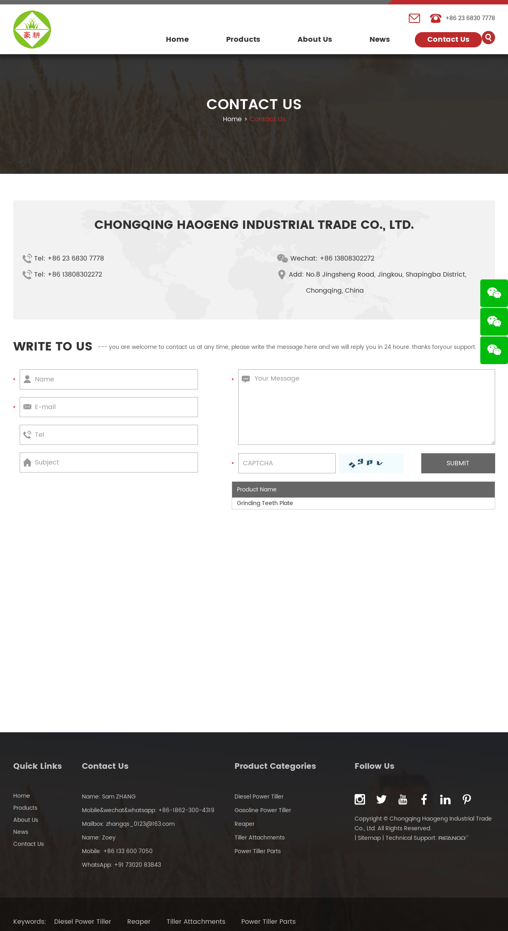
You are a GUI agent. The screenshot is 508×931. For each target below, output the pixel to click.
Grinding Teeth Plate (265, 503)
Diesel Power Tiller (259, 796)
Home (177, 39)
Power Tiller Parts (258, 851)
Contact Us (448, 39)
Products (243, 39)
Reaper (245, 824)
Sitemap (369, 838)
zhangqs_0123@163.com (140, 824)
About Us (315, 39)
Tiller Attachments (260, 837)
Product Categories (275, 766)
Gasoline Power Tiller (263, 810)
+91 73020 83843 (137, 865)
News (379, 39)
